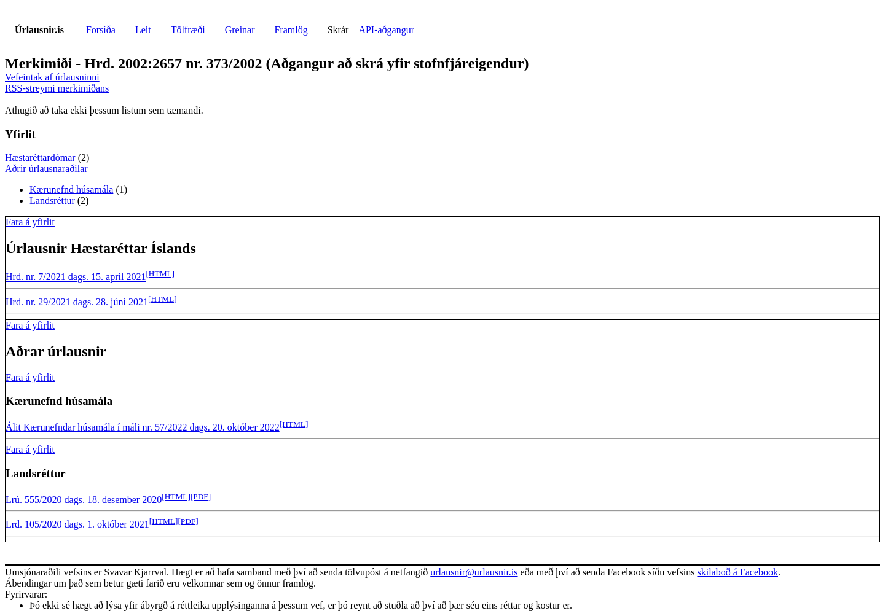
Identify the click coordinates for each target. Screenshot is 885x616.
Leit (143, 30)
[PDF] (201, 496)
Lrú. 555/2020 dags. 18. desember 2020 (84, 499)
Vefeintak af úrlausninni (52, 77)
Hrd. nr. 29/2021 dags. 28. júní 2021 (77, 302)
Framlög (291, 30)
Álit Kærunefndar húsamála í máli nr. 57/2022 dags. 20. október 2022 (143, 427)
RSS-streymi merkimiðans (57, 88)
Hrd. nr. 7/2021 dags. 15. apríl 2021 (76, 277)
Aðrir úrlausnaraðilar (46, 168)
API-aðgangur (386, 30)
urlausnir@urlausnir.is (473, 572)
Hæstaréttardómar (40, 157)
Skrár (338, 30)
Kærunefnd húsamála (71, 189)
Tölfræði (188, 30)
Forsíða (101, 30)
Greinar (240, 30)
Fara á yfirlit (30, 222)
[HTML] (160, 273)
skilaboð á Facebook (737, 572)
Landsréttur (52, 200)
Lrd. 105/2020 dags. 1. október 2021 (77, 525)
